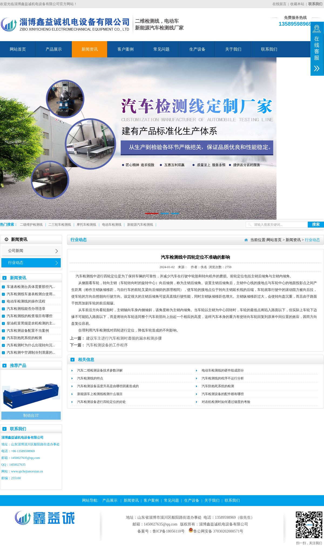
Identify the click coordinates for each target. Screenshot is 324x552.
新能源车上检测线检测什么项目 (100, 394)
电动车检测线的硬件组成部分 (223, 370)
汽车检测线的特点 (90, 378)
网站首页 (18, 49)
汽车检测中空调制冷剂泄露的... (31, 352)
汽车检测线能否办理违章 (26, 309)
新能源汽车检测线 (140, 224)
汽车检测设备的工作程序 (107, 345)
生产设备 (197, 49)
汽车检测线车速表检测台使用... (31, 294)
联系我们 (269, 49)
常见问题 (161, 49)
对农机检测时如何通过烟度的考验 (226, 402)
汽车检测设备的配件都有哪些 (223, 394)
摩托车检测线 (86, 224)
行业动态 (15, 263)
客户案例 (125, 49)
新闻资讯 (90, 49)
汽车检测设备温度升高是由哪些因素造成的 (108, 386)
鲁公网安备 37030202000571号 (216, 531)
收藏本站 (297, 4)
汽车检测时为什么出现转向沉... (31, 345)
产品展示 (54, 49)
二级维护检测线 (31, 224)
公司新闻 (15, 251)
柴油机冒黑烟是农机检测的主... (31, 323)
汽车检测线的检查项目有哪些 (29, 316)
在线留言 (279, 4)
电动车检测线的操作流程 (26, 301)
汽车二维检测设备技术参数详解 (100, 370)
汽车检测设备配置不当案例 (28, 330)
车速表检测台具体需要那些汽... (31, 287)
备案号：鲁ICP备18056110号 (161, 531)
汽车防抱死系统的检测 (24, 338)
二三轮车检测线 (59, 224)
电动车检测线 (112, 224)
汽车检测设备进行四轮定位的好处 (101, 402)
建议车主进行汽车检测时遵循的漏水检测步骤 (124, 338)
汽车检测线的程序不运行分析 (223, 378)
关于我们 (233, 49)
